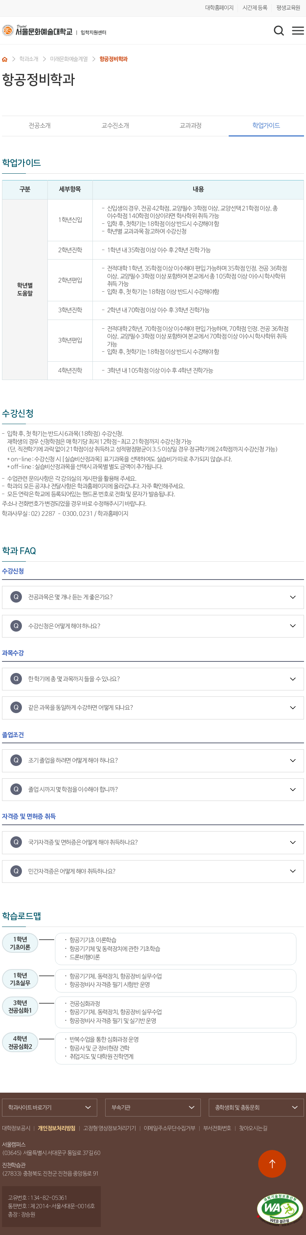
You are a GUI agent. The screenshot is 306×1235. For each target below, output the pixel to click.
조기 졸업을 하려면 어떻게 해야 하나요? (73, 760)
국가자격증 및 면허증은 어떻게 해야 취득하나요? (83, 842)
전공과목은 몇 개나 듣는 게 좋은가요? (71, 597)
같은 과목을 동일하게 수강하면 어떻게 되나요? (81, 707)
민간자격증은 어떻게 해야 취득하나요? (72, 871)
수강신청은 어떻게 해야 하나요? (64, 626)
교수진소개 (115, 125)
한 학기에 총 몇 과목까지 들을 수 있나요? (74, 679)
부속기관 (149, 1108)
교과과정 (191, 125)
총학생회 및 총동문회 (253, 1109)
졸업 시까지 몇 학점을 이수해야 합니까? (73, 789)
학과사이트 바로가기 (46, 1108)
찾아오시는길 (253, 1128)
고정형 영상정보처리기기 (109, 1128)
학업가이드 (254, 125)
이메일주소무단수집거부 (169, 1128)
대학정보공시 (16, 1128)
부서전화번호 (217, 1128)
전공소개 (40, 125)
